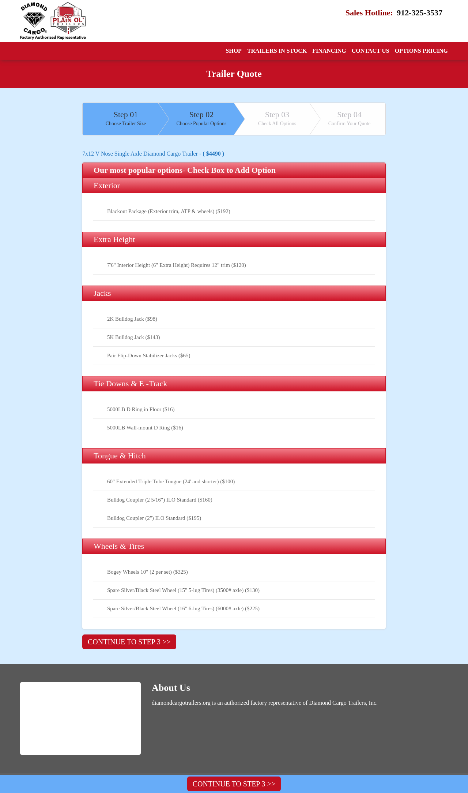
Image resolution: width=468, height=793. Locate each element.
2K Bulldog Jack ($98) (132, 319)
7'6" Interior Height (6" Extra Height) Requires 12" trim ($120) (176, 265)
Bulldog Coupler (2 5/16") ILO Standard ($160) (159, 500)
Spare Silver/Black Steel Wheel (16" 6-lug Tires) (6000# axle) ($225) (183, 608)
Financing (329, 51)
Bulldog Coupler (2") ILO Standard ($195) (154, 518)
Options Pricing (421, 51)
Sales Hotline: (388, 12)
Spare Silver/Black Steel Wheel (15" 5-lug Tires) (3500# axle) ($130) (183, 590)
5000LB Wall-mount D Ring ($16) (145, 428)
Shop (234, 51)
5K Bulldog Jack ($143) (133, 337)
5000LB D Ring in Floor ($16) (141, 409)
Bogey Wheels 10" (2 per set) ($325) (147, 572)
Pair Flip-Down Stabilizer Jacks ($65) (148, 355)
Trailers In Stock (277, 51)
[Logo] (53, 21)
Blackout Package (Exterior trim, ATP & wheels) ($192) (168, 211)
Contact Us (370, 51)
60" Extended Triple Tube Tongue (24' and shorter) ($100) (171, 481)
